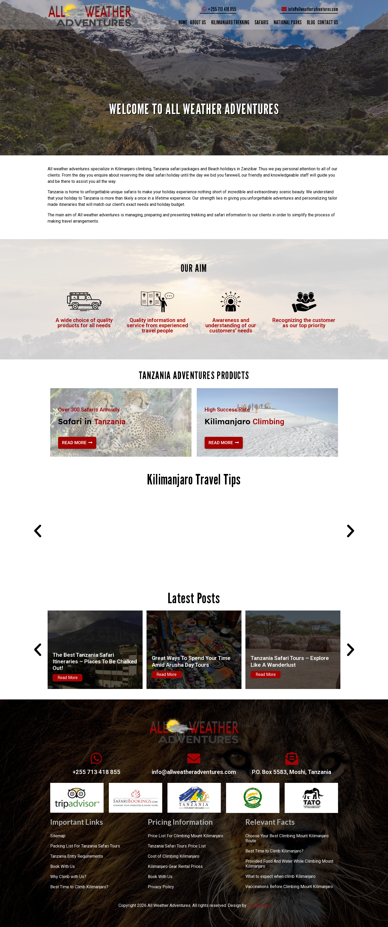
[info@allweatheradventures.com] (193, 758)
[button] (37, 531)
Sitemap (57, 835)
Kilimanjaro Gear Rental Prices (175, 866)
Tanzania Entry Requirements (76, 856)
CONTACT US (328, 22)
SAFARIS (261, 22)
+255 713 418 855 (96, 772)
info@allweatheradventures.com (194, 772)
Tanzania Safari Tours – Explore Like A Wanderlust (290, 661)
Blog (311, 22)
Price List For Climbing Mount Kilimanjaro (185, 835)
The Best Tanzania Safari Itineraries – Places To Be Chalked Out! (95, 661)
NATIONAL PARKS (288, 22)
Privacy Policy (161, 886)
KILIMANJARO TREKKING (230, 22)
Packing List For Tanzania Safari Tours (85, 846)
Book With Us (62, 866)
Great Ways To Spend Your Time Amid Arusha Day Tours (191, 661)
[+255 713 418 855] (96, 758)
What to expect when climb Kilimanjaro (280, 876)
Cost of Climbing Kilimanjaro (173, 856)
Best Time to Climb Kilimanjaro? (79, 886)
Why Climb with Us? (68, 876)
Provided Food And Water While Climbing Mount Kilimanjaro (289, 864)
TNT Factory (259, 905)
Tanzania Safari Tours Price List (177, 846)
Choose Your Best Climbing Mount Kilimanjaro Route (287, 838)
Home (182, 22)
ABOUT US (198, 22)
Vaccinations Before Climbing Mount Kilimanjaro (289, 886)
